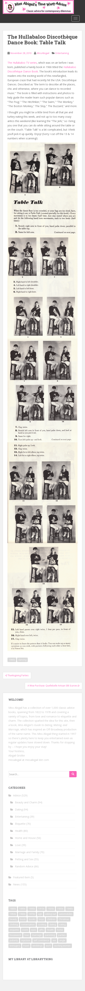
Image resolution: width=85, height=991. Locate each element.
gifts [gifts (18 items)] (41, 929)
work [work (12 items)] (48, 945)
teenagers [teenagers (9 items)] (15, 945)
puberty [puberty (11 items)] (14, 940)
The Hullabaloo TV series (22, 62)
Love (18, 845)
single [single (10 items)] (62, 940)
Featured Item (21, 877)
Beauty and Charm (26, 802)
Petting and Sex (24, 859)
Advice (17, 795)
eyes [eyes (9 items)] (33, 929)
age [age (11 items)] (40, 913)
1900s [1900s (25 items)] (32, 908)
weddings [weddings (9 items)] (37, 945)
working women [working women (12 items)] (62, 945)
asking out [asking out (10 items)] (50, 913)
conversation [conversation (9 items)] (28, 924)
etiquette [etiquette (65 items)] (14, 929)
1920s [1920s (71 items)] (51, 908)
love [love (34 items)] (26, 935)
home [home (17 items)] (60, 929)
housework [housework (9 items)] (15, 935)
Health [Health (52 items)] (50, 929)
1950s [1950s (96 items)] (13, 913)
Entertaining (62, 53)
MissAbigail (43, 53)
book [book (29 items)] (23, 919)
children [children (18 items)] (51, 919)
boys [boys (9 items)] (41, 919)
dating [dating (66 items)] (52, 924)
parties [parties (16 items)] (61, 935)
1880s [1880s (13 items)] (13, 908)
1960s (12, 659)
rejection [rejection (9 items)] (25, 940)
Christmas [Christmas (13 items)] (64, 919)
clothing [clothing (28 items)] (14, 924)
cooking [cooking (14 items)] (42, 924)
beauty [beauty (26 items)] (13, 919)
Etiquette (20, 823)
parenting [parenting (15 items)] (50, 935)
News (16, 884)
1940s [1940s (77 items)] (70, 908)
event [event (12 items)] (25, 929)
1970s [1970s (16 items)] (32, 913)
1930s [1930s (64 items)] (60, 908)
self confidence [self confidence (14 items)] (41, 940)
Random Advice (24, 866)
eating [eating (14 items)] (62, 924)
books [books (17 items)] (32, 919)
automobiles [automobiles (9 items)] (65, 913)
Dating (19, 809)
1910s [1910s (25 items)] (41, 908)
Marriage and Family (27, 852)
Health (19, 831)
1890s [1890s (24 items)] (22, 908)
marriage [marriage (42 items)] (37, 935)
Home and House (25, 838)
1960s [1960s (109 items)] (22, 913)
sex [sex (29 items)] (54, 940)
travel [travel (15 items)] (26, 945)
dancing (22, 659)
